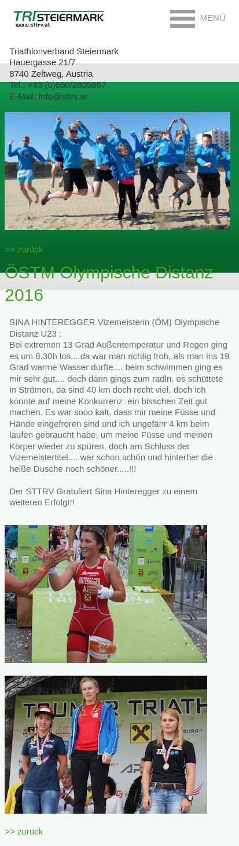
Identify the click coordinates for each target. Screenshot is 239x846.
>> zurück (24, 249)
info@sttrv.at (63, 96)
